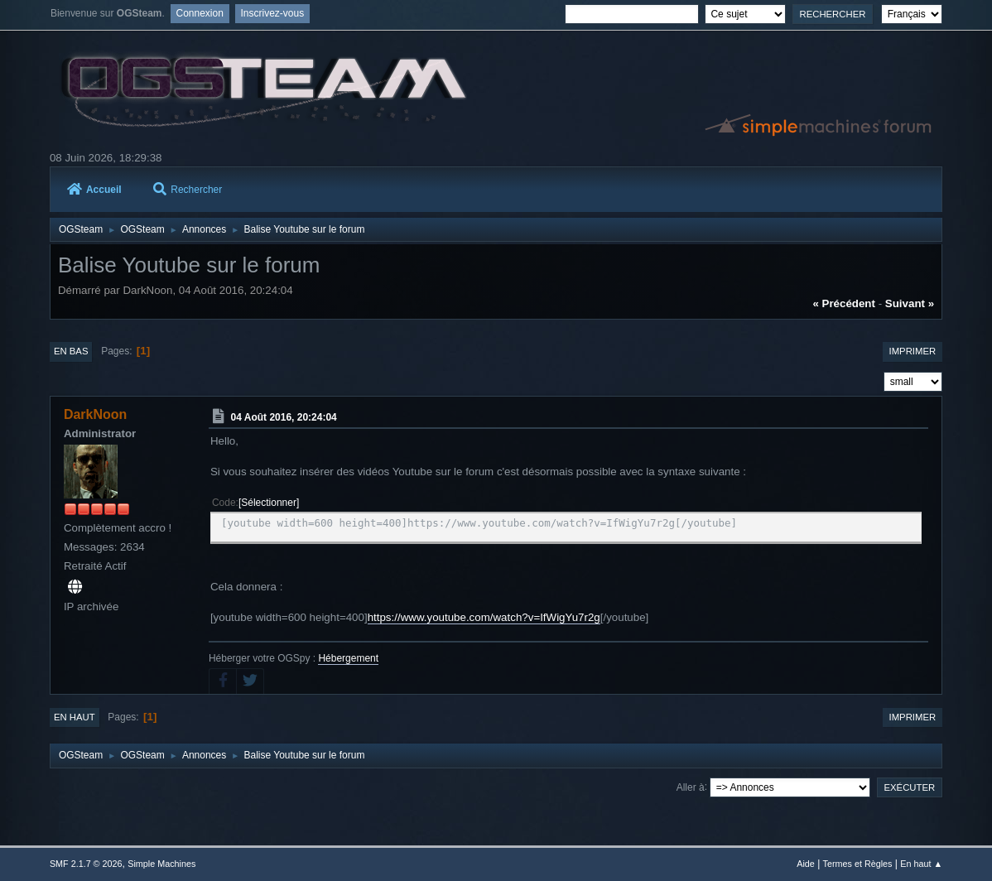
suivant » (909, 303)
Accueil (94, 189)
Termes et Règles (858, 864)
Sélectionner (268, 502)
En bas (71, 351)
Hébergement (348, 658)
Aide (806, 864)
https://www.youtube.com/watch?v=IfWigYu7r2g (484, 617)
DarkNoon (95, 414)
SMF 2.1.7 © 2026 (86, 864)
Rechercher (187, 189)
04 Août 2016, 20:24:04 (284, 417)
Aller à (691, 786)
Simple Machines (161, 864)
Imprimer (913, 351)
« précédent (843, 303)
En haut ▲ (921, 864)
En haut (74, 717)
